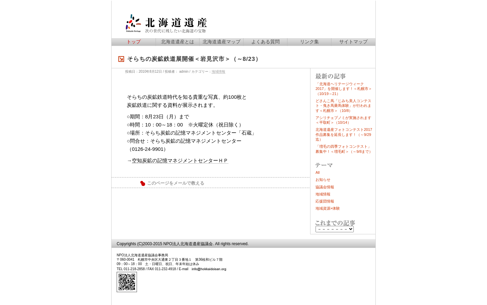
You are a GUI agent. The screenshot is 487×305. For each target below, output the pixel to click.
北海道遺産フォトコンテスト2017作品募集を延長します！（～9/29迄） (344, 134)
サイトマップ (353, 41)
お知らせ (323, 180)
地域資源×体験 (328, 208)
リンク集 (309, 41)
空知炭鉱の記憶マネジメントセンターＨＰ (180, 160)
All (318, 172)
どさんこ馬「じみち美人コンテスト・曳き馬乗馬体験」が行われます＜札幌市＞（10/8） (343, 106)
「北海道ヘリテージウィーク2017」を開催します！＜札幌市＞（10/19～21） (344, 89)
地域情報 (218, 71)
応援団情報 (325, 201)
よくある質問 (265, 41)
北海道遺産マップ (221, 41)
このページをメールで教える (175, 183)
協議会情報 (325, 187)
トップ (133, 41)
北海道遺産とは (177, 41)
